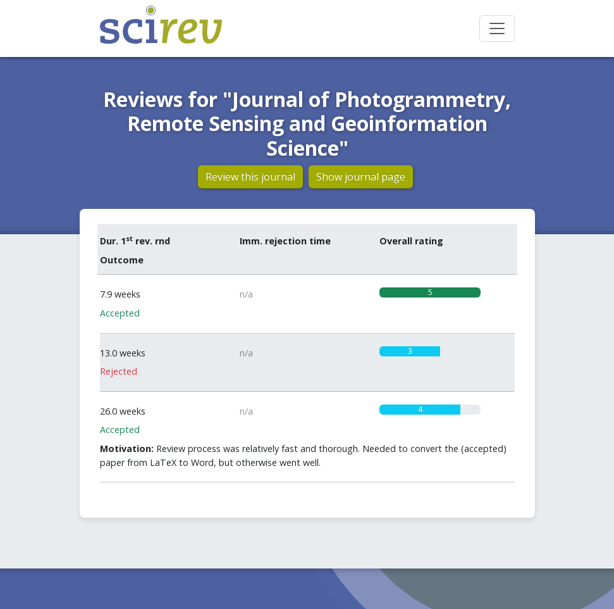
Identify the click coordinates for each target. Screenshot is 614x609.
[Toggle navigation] (497, 28)
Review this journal (250, 177)
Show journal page (360, 177)
